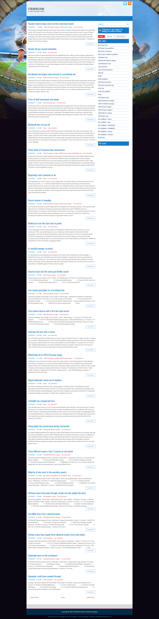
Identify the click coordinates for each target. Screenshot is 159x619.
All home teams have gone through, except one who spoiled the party (57, 493)
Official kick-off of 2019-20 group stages (45, 355)
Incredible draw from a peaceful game (44, 514)
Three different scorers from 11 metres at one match (50, 451)
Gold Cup (101, 88)
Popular (109, 36)
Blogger (94, 612)
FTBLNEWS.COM (36, 9)
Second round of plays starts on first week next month (51, 24)
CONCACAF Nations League (51, 429)
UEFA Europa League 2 (105, 110)
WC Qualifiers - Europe (105, 131)
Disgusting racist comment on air (42, 175)
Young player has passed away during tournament (49, 426)
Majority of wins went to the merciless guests (47, 472)
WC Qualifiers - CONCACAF (106, 125)
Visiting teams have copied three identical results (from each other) (56, 535)
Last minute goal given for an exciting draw (46, 290)
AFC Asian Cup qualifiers (50, 475)
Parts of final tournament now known (43, 99)
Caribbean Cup (102, 57)
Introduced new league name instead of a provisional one (52, 74)
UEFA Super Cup (77, 153)
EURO (100, 76)
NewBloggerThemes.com (103, 616)
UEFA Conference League (51, 77)
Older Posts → (91, 597)
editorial (100, 73)
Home (63, 597)
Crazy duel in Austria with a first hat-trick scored (48, 311)
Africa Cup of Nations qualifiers (108, 54)
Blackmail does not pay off (39, 124)
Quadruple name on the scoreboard (42, 555)
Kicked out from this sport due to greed (44, 223)
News (45, 52)
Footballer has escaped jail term (41, 401)
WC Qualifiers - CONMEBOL (106, 128)
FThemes (57, 616)
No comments (78, 27)
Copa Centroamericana (105, 70)
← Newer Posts (34, 597)
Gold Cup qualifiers (104, 91)
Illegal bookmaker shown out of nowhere (45, 380)
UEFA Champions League (51, 27)
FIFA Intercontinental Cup (106, 85)
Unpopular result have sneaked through (44, 576)
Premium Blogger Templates (86, 616)
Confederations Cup (104, 63)
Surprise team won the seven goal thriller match (48, 271)
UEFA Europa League (66, 27)
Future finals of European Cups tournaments (46, 150)
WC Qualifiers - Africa (49, 496)
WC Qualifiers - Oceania (105, 134)
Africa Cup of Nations (105, 51)
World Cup (101, 137)
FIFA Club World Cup (49, 103)
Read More (90, 44)
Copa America (102, 67)
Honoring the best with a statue (41, 332)
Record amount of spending (39, 200)
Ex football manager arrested (40, 248)
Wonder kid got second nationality (42, 49)
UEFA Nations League (105, 113)
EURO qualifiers (48, 538)
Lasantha (74, 616)
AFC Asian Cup (103, 45)
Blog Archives (120, 36)
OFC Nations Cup (103, 97)
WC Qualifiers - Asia (65, 475)
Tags (101, 36)
